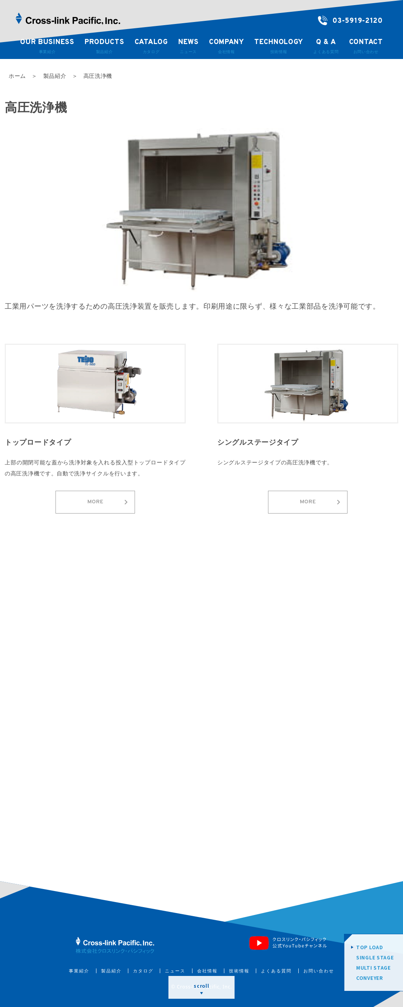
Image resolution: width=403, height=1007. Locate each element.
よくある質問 (276, 971)
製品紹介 (111, 971)
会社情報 (207, 971)
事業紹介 (79, 971)
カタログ (143, 971)
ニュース (175, 971)
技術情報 (239, 971)
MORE (109, 502)
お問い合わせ (318, 971)
